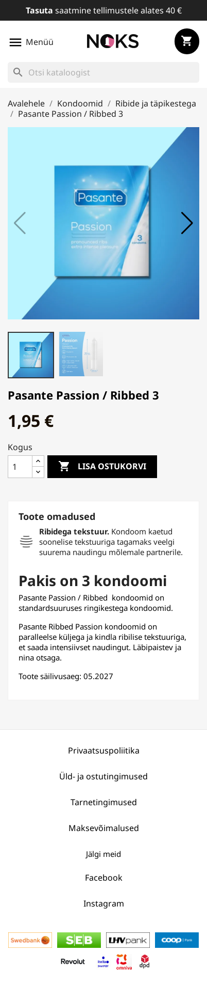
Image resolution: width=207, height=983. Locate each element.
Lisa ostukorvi (102, 466)
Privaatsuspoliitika (104, 750)
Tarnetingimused (104, 802)
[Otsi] (103, 72)
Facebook (104, 877)
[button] (187, 223)
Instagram (103, 903)
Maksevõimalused (103, 828)
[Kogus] (20, 466)
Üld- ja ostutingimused (103, 776)
